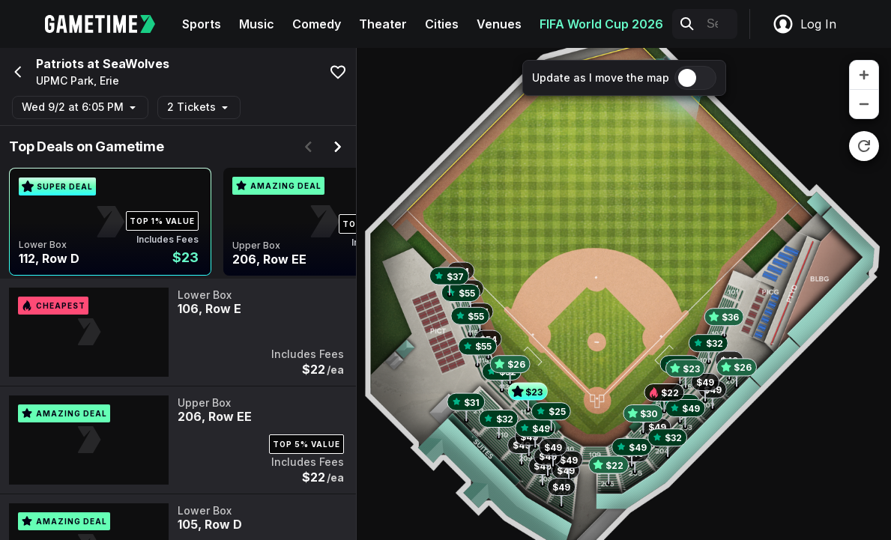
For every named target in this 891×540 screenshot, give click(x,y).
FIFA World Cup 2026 (601, 23)
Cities (442, 23)
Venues (499, 23)
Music (256, 23)
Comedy (316, 23)
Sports (201, 23)
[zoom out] (864, 104)
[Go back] (16, 72)
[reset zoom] (864, 146)
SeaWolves (136, 63)
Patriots (60, 63)
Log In (804, 24)
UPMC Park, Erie (77, 81)
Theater (383, 23)
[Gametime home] (109, 24)
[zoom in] (864, 75)
